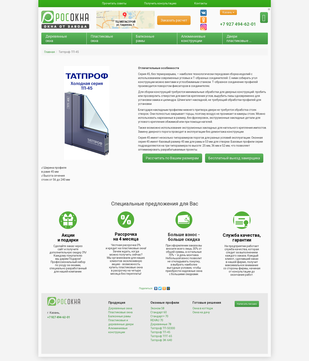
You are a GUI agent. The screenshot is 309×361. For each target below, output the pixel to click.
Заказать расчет (174, 20)
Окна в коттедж (203, 308)
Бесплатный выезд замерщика (234, 158)
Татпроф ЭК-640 (161, 340)
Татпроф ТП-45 (160, 332)
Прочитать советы (114, 3)
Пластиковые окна (102, 38)
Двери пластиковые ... (239, 38)
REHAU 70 (156, 320)
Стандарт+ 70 (159, 316)
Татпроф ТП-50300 (162, 328)
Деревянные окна (56, 38)
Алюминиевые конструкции (193, 38)
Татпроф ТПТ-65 (161, 336)
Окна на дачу (201, 312)
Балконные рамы (145, 38)
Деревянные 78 (160, 324)
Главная (49, 52)
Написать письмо (247, 304)
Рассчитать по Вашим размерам (172, 158)
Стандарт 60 (158, 312)
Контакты (200, 3)
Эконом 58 (157, 308)
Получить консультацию (160, 3)
